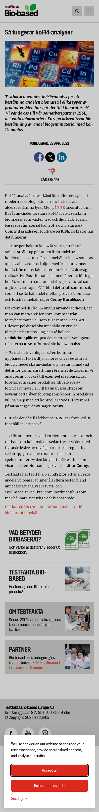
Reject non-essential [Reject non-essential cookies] (49, 785)
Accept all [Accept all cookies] (49, 770)
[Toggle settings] (19, 799)
